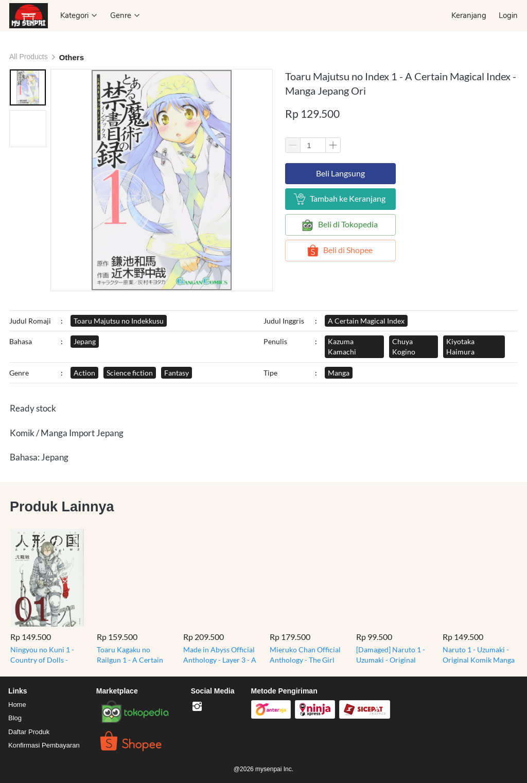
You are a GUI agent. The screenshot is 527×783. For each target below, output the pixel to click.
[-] (197, 707)
